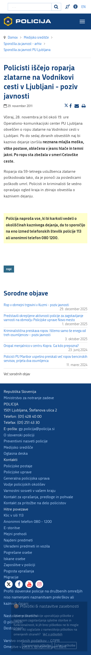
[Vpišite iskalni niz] (30, 7)
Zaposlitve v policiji (19, 564)
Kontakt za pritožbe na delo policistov (35, 503)
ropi (9, 269)
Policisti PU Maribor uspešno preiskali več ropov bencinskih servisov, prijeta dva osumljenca (45, 359)
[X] (9, 584)
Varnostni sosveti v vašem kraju (30, 490)
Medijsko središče (18, 447)
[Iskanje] (56, 7)
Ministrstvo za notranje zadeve (29, 398)
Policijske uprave (18, 472)
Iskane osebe (14, 558)
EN (83, 7)
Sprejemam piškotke (37, 645)
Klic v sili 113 (14, 515)
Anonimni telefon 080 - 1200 (28, 521)
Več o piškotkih (52, 634)
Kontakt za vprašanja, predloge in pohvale (38, 497)
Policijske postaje (18, 466)
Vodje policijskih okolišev (24, 484)
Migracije (11, 577)
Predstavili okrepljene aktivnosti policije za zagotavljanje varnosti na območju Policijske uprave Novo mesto (43, 318)
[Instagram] (39, 584)
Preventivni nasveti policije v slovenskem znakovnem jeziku (68, 7)
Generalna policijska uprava (27, 478)
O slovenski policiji (19, 435)
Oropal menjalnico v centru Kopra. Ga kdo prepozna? (41, 346)
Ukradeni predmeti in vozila (27, 546)
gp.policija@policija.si (37, 428)
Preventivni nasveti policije (26, 441)
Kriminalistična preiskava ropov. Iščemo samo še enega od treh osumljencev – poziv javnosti (45, 333)
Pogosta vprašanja (19, 571)
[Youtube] (29, 584)
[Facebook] (19, 584)
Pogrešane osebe (18, 552)
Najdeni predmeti (18, 540)
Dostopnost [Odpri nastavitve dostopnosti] (76, 7)
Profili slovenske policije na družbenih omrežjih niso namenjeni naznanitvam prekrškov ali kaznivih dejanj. (43, 597)
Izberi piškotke (65, 645)
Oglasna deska (16, 453)
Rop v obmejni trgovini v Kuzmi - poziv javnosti (36, 305)
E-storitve (12, 527)
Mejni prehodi (15, 534)
